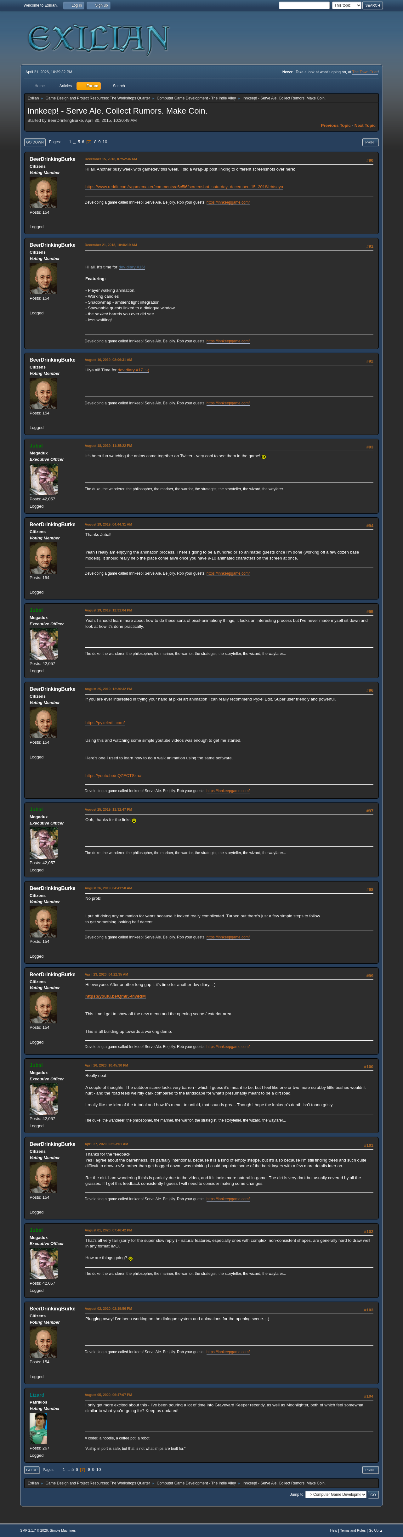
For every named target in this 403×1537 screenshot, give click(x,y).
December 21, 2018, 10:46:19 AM (111, 245)
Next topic (365, 125)
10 (104, 141)
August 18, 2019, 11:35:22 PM (108, 446)
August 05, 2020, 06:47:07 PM (108, 1395)
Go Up (31, 1470)
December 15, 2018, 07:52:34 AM (111, 159)
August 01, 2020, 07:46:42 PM (108, 1230)
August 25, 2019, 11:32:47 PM (108, 809)
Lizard (37, 1395)
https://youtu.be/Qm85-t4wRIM (115, 996)
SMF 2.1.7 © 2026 (34, 1530)
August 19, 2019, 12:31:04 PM (108, 610)
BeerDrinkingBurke (53, 159)
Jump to (297, 1494)
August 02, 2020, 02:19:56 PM (108, 1308)
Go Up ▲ (376, 1530)
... (75, 141)
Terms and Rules (353, 1530)
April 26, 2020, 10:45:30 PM (106, 1065)
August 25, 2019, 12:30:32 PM (108, 689)
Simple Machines (63, 1530)
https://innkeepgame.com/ (228, 202)
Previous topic (336, 125)
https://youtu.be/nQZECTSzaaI (114, 775)
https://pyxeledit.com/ (105, 722)
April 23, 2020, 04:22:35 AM (106, 974)
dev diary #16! (132, 267)
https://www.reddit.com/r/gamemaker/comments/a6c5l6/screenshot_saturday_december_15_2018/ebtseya (184, 186)
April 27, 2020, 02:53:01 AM (106, 1144)
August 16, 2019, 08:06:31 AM (108, 360)
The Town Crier (365, 72)
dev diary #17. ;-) (133, 370)
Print (370, 142)
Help (333, 1530)
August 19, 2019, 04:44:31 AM (108, 524)
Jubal (36, 445)
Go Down (35, 142)
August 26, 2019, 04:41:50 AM (108, 888)
